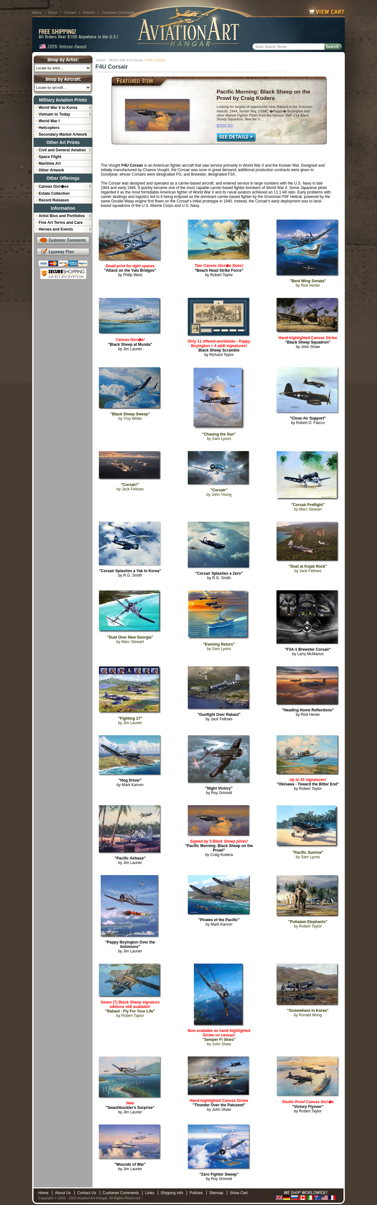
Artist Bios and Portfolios (62, 216)
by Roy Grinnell (219, 790)
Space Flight (50, 157)
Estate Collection (54, 193)
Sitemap (216, 1193)
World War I (49, 121)
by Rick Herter (308, 712)
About (52, 12)
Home (36, 12)
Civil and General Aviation (62, 150)
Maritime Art (50, 163)
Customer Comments (118, 12)
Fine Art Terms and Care (61, 222)
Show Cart (239, 1193)
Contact (70, 12)
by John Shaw (307, 342)
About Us (62, 1193)
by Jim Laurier (130, 344)
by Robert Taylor (219, 270)
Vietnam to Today (54, 114)
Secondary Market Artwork (63, 134)
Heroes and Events (56, 229)
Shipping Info (172, 1193)
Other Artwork (51, 170)
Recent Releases (54, 200)
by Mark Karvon (130, 782)
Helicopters (49, 127)
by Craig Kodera (219, 848)
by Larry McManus (308, 651)
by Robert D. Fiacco (308, 420)
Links (149, 1193)
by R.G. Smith (130, 573)
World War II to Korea (126, 60)
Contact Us (86, 1193)
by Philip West (130, 270)
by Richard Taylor (219, 348)
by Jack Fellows (218, 716)
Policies (89, 12)
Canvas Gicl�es (54, 186)
